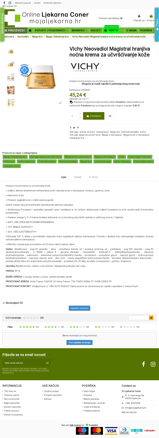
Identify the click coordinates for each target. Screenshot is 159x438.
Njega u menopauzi (112, 134)
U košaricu (93, 116)
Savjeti (37, 3)
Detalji (77, 177)
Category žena (11, 166)
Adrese (47, 399)
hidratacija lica (77, 138)
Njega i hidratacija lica (15, 156)
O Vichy (93, 177)
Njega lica (86, 161)
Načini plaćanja (91, 399)
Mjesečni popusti (23, 3)
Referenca (74, 90)
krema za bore (87, 132)
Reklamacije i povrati (94, 403)
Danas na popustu (13, 414)
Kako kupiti (89, 391)
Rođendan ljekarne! (52, 3)
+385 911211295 (133, 403)
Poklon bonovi (11, 410)
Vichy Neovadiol (46, 161)
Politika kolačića (92, 410)
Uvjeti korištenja (92, 406)
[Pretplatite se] (47, 363)
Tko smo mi (10, 391)
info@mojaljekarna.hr (135, 407)
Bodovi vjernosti (12, 406)
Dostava (88, 395)
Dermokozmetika (130, 132)
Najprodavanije (12, 403)
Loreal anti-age (102, 161)
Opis (63, 177)
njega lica (115, 132)
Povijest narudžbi (53, 395)
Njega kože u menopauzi (136, 134)
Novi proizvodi (11, 399)
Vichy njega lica (26, 161)
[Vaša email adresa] (23, 363)
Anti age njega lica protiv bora (85, 134)
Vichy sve (9, 161)
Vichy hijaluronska (143, 161)
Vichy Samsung (122, 161)
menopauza (102, 132)
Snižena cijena (11, 395)
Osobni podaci (51, 391)
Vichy (143, 132)
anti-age (74, 132)
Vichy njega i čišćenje (140, 156)
